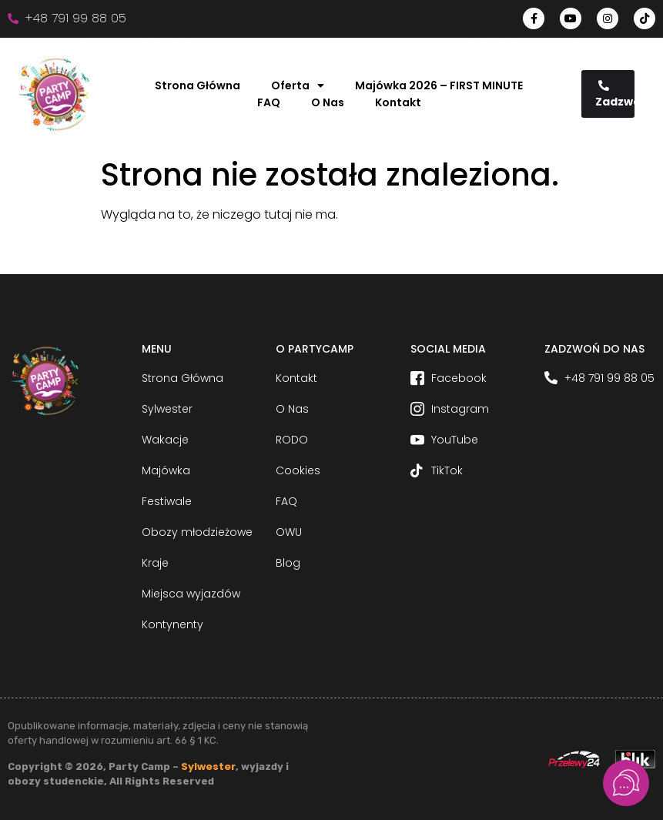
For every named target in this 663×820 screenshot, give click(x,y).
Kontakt (398, 102)
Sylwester (208, 766)
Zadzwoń (615, 94)
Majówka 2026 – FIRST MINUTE (439, 85)
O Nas (327, 102)
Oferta (297, 85)
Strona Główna (197, 85)
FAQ (268, 102)
